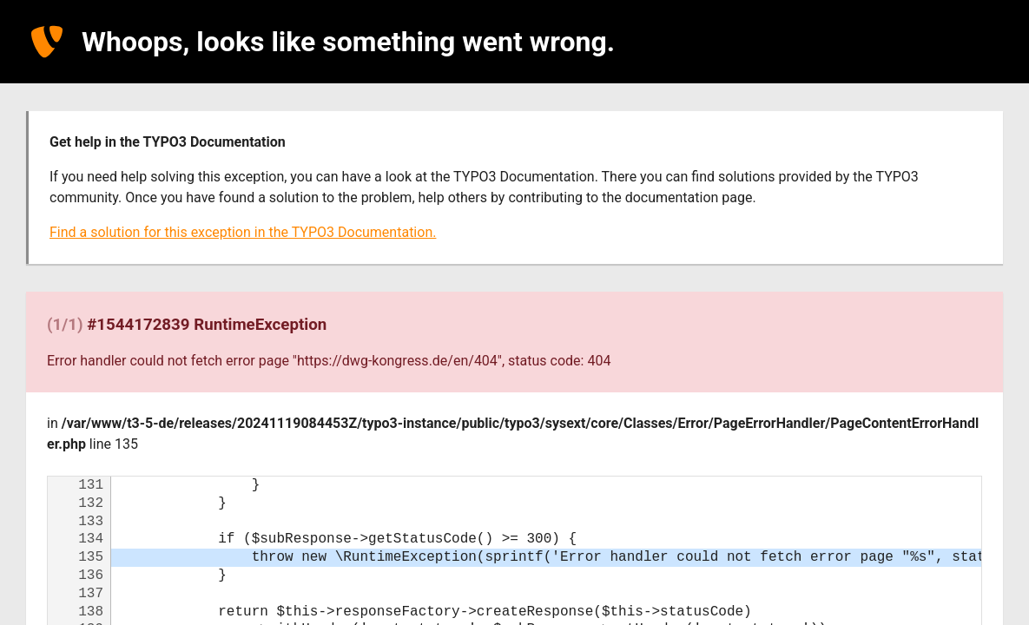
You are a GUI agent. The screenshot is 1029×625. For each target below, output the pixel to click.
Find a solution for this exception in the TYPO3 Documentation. (242, 232)
